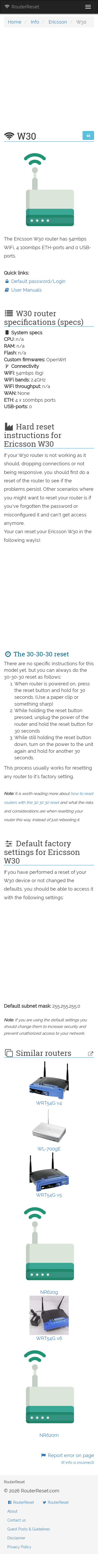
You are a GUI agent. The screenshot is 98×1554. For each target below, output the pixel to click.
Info (35, 22)
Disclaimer (16, 1538)
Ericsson (58, 22)
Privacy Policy (19, 1547)
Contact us (16, 1520)
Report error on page (67, 1459)
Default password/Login (35, 281)
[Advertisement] (49, 82)
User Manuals (23, 290)
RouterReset (21, 6)
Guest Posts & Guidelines (28, 1529)
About (12, 1511)
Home (14, 22)
